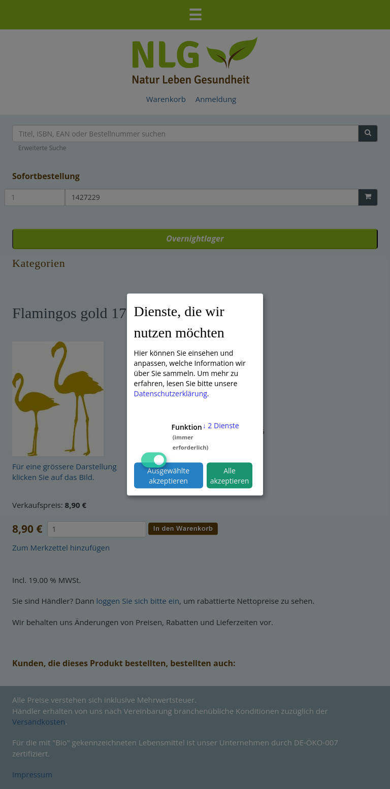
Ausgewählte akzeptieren (168, 475)
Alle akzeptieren (229, 475)
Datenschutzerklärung (170, 393)
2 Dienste (221, 425)
